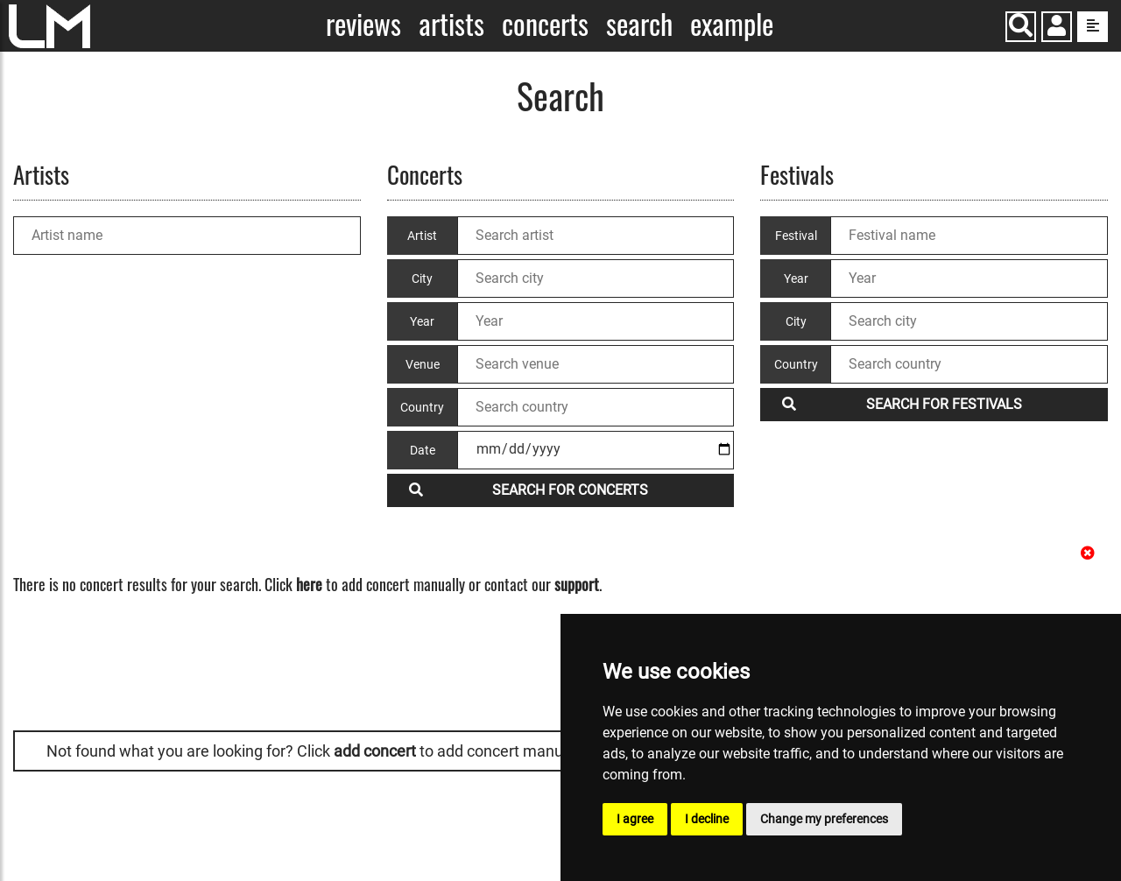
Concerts (545, 24)
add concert (375, 751)
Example (731, 24)
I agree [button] (635, 819)
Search (639, 24)
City (796, 321)
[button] (1056, 28)
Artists (451, 24)
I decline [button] (707, 819)
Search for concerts (529, 490)
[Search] (1020, 26)
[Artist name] (187, 235)
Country (796, 364)
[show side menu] (1092, 26)
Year (796, 278)
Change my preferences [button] (824, 819)
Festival (796, 236)
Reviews (363, 24)
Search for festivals (902, 404)
